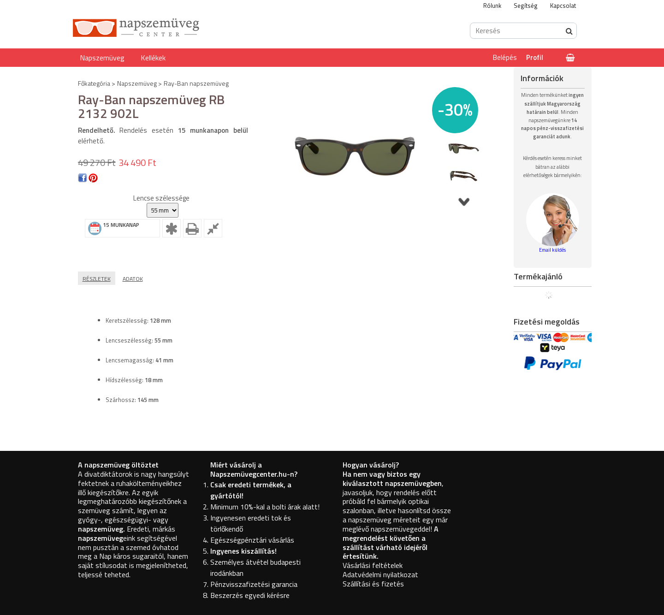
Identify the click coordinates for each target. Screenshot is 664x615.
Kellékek (153, 57)
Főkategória (94, 83)
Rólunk (492, 5)
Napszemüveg (102, 57)
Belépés (505, 57)
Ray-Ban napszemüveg (196, 83)
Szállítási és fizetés (373, 583)
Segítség (526, 5)
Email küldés (552, 250)
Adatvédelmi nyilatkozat (380, 574)
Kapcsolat (563, 5)
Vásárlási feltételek (373, 565)
